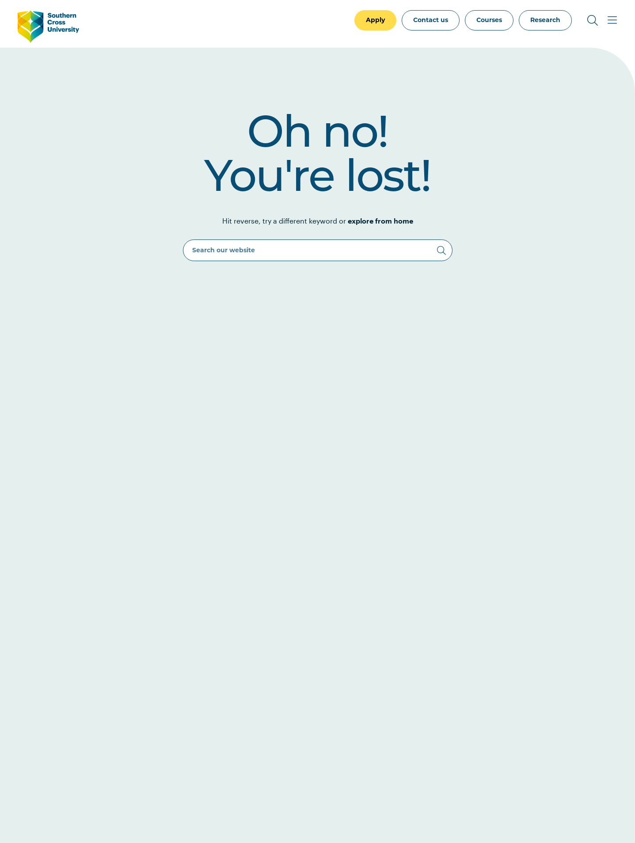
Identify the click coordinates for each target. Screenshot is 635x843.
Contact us (430, 20)
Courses (489, 20)
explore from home (380, 220)
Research (545, 20)
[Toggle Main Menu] (612, 20)
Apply (375, 20)
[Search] (441, 250)
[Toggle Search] (592, 20)
